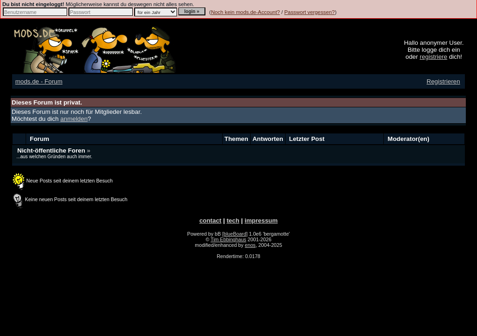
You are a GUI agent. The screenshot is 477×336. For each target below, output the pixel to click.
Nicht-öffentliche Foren (52, 150)
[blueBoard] (235, 234)
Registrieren (443, 81)
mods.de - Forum (38, 81)
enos (250, 245)
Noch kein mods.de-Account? (245, 12)
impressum (261, 220)
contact (210, 220)
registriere (433, 56)
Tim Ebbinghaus (228, 239)
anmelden (74, 118)
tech (232, 220)
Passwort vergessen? (309, 12)
